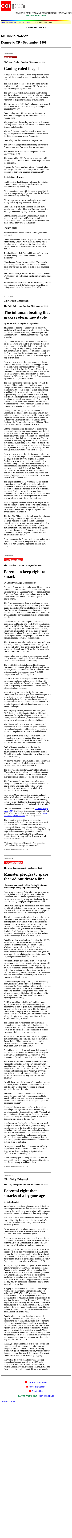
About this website (37, 1387)
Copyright (4, 1401)
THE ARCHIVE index (37, 1382)
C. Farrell (12, 1401)
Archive (21, 22)
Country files (37, 1391)
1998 (29, 22)
